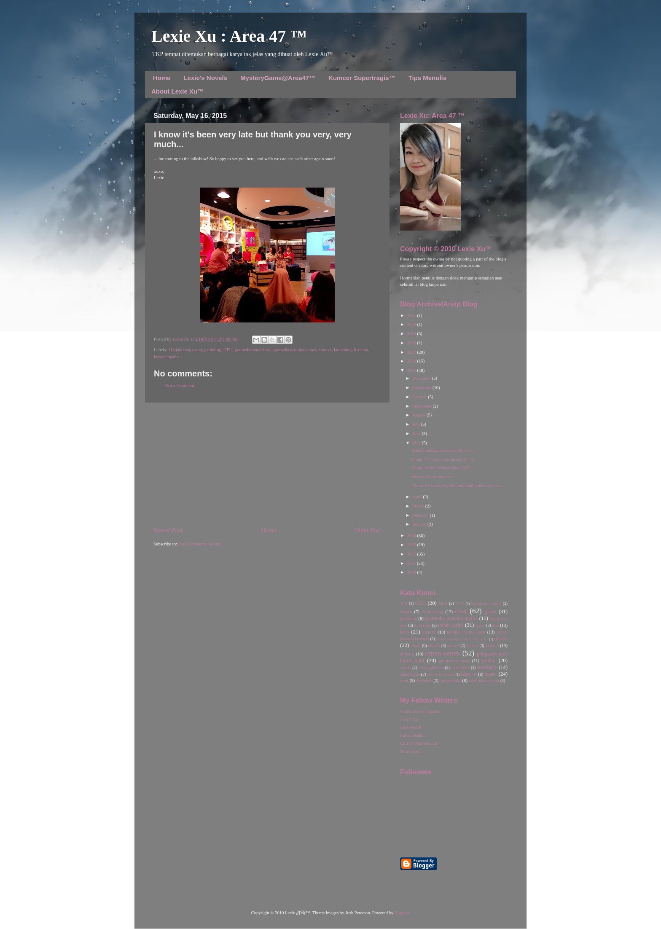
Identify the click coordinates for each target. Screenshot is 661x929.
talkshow (469, 674)
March (418, 506)
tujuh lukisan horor (484, 680)
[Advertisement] (267, 464)
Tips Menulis (427, 77)
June (417, 433)
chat (461, 611)
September (422, 406)
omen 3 (453, 645)
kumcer (325, 349)
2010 (412, 572)
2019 (412, 333)
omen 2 (434, 645)
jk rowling (422, 625)
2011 (412, 563)
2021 (412, 315)
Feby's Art (409, 719)
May (417, 442)
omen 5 (492, 645)
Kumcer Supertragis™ (361, 77)
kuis (404, 632)
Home (162, 77)
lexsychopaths (166, 356)
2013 (412, 544)
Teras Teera (410, 751)
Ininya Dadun (412, 735)
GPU (227, 349)
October (420, 397)
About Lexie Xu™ (177, 91)
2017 (412, 352)
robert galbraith (430, 667)
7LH (404, 603)
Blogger (402, 912)
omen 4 (472, 645)
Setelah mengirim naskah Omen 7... (443, 450)
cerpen (406, 611)
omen (416, 645)
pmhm (489, 660)
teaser (490, 674)
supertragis (410, 674)
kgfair (480, 625)
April (417, 496)
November (422, 387)
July (416, 424)
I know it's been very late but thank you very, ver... (456, 485)
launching (343, 349)
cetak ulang (432, 611)
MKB (443, 603)
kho (495, 625)
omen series (442, 653)
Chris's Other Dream (418, 743)
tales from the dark (441, 674)
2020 (412, 324)
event (197, 349)
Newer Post (168, 530)
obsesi (501, 639)
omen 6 (407, 654)
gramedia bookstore (252, 349)
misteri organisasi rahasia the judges (462, 639)
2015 (412, 370)
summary (487, 667)
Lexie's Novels (205, 77)
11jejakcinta (179, 349)
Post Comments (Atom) (199, 544)
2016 (412, 361)
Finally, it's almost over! (433, 476)
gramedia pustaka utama (294, 349)
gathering (212, 349)
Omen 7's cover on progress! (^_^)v (443, 459)
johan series (451, 625)
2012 (412, 554)
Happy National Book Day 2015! (441, 467)
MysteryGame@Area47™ (277, 77)
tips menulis (450, 680)
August (419, 415)
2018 (412, 343)
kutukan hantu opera (466, 632)
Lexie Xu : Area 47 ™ (229, 36)
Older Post (368, 530)
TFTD (459, 603)
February (421, 515)
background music (486, 603)
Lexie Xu (181, 339)
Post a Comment (179, 385)
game (490, 612)
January (419, 524)
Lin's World (410, 727)
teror (404, 680)
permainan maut (454, 660)
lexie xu (361, 349)
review (405, 667)
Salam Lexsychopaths (419, 711)
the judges (424, 680)
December (422, 378)
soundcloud (460, 667)
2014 (412, 535)
